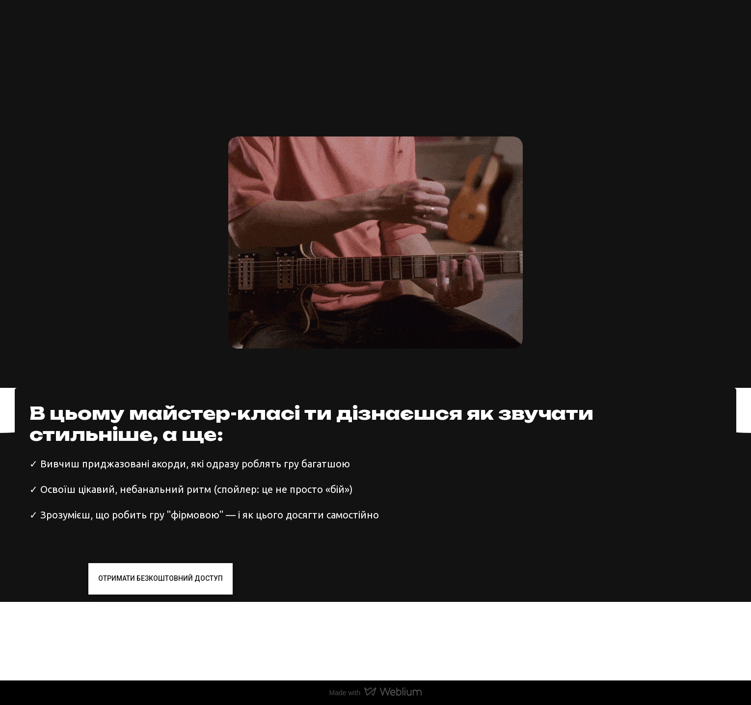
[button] (160, 578)
